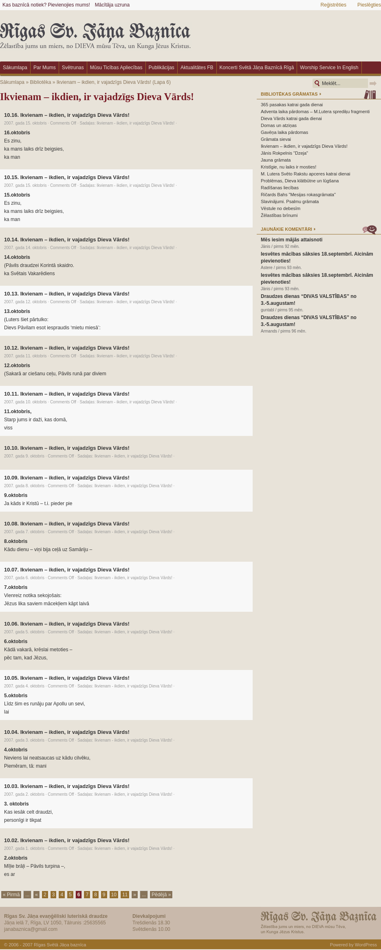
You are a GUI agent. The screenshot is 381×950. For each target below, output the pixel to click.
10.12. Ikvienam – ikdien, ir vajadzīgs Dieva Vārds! (67, 348)
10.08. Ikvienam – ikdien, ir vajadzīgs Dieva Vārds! (67, 524)
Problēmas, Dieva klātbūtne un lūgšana (300, 180)
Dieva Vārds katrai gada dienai (291, 118)
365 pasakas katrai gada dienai (292, 104)
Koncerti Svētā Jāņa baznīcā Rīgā (257, 67)
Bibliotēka (40, 82)
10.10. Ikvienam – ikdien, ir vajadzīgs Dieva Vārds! (67, 448)
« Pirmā (11, 894)
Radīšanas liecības (280, 187)
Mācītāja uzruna (112, 5)
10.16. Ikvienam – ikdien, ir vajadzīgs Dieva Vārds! (67, 115)
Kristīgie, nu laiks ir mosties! (288, 166)
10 (114, 894)
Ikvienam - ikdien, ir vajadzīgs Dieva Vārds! (135, 123)
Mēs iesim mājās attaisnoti (291, 240)
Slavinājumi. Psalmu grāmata (290, 201)
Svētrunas (73, 67)
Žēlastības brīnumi (279, 215)
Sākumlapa (15, 67)
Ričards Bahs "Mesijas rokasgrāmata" (298, 194)
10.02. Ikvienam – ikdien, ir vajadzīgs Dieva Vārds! (67, 840)
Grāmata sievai (276, 139)
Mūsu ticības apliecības (116, 67)
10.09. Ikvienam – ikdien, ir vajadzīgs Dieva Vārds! (67, 478)
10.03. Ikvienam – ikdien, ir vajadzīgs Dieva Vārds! (67, 786)
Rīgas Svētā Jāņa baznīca (60, 944)
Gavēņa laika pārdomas (284, 132)
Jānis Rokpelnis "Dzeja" (284, 153)
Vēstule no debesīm (280, 208)
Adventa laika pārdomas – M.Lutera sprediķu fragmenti (315, 111)
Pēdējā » (161, 894)
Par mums (44, 67)
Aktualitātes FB (197, 67)
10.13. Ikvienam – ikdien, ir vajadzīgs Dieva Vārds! (67, 294)
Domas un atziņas (279, 125)
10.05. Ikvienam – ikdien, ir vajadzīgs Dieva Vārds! (67, 678)
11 (125, 894)
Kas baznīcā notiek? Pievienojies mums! (46, 5)
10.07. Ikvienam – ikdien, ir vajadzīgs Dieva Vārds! (67, 570)
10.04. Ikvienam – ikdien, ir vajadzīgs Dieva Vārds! (67, 732)
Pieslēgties (369, 5)
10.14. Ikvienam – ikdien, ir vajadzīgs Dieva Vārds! (67, 239)
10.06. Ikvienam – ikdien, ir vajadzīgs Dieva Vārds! (67, 624)
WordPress (366, 944)
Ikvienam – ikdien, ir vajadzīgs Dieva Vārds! (104, 82)
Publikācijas (161, 67)
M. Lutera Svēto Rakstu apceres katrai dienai (305, 173)
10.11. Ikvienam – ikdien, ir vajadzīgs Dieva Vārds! (67, 394)
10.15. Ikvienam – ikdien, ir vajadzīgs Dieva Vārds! (67, 177)
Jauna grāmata (276, 160)
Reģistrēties (333, 5)
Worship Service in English (329, 67)
